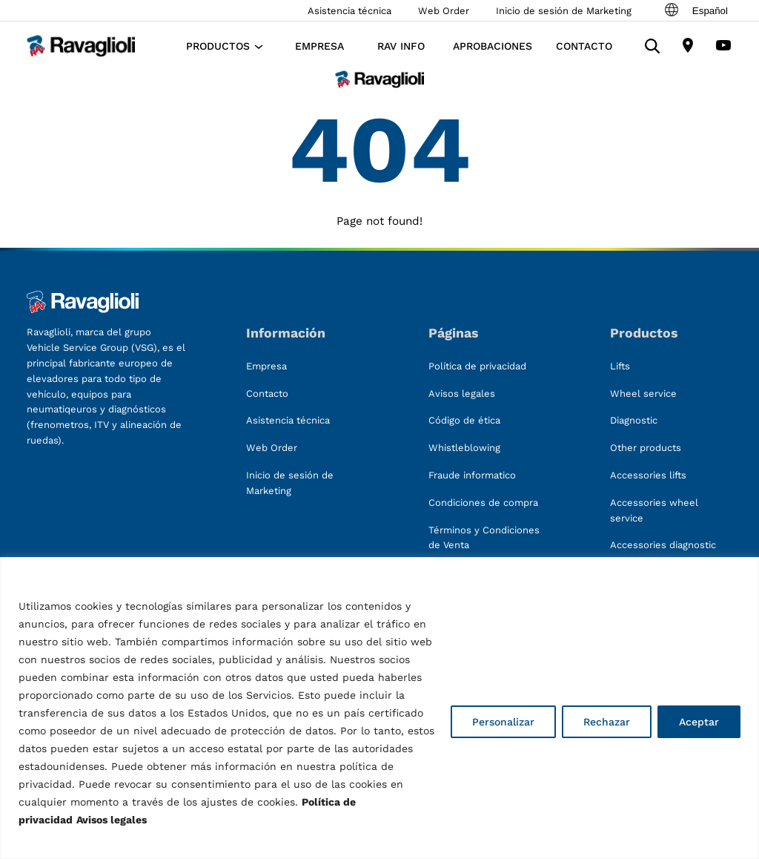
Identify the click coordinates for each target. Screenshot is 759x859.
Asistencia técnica (349, 10)
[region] (379, 708)
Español (695, 10)
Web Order (443, 10)
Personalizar (503, 722)
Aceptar (699, 722)
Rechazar (606, 722)
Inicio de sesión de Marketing (564, 10)
